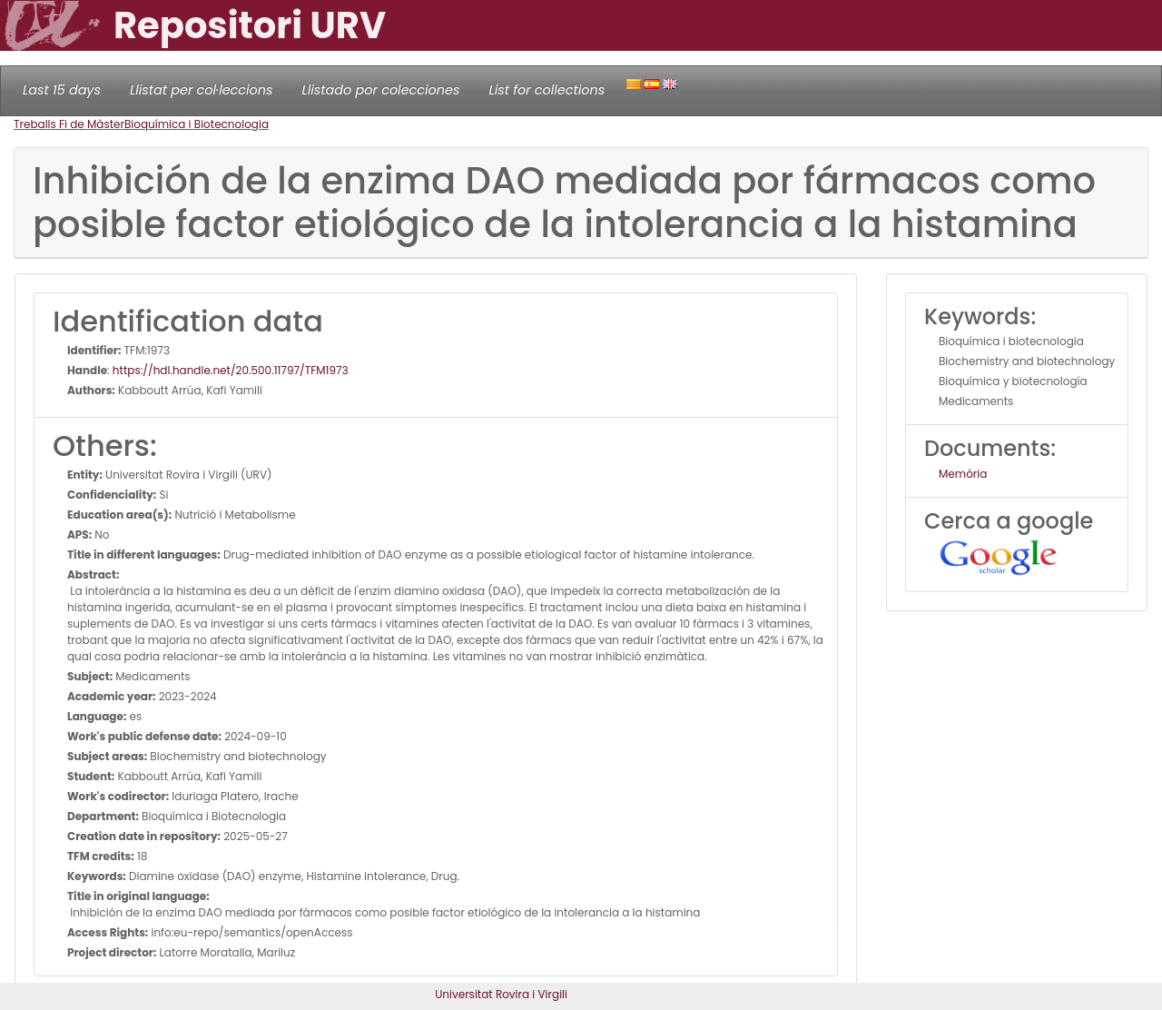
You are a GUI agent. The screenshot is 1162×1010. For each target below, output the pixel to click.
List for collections (546, 90)
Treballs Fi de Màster (69, 124)
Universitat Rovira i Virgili (501, 994)
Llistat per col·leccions (201, 90)
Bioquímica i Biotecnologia (196, 124)
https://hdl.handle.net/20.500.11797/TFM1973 (231, 370)
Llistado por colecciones (381, 90)
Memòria (963, 473)
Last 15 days (62, 90)
